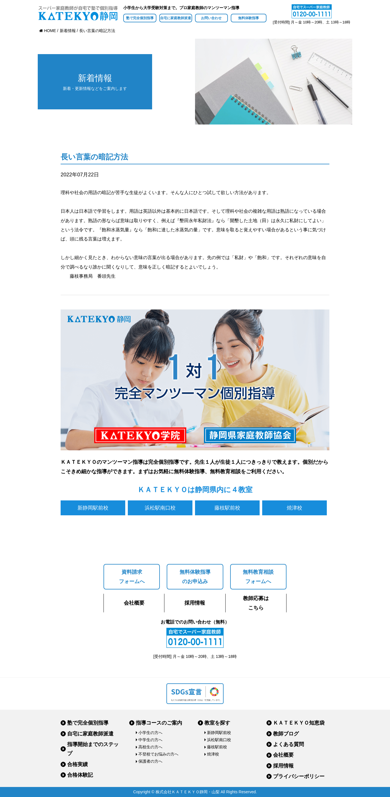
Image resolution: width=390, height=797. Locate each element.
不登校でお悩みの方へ (158, 754)
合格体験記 (80, 775)
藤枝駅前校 (227, 508)
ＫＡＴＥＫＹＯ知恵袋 (299, 723)
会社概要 (134, 603)
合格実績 (77, 764)
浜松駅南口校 (160, 508)
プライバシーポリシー (299, 776)
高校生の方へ (150, 747)
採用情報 (194, 603)
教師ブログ (286, 734)
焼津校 (294, 508)
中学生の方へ (150, 739)
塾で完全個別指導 (140, 18)
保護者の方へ (150, 761)
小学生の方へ (150, 732)
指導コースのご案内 (159, 723)
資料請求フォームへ (132, 576)
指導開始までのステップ (93, 748)
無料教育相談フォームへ (258, 576)
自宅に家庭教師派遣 (175, 18)
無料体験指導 (248, 18)
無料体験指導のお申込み (195, 576)
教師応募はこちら (256, 602)
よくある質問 (288, 744)
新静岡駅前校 (92, 508)
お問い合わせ (211, 18)
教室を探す (217, 723)
